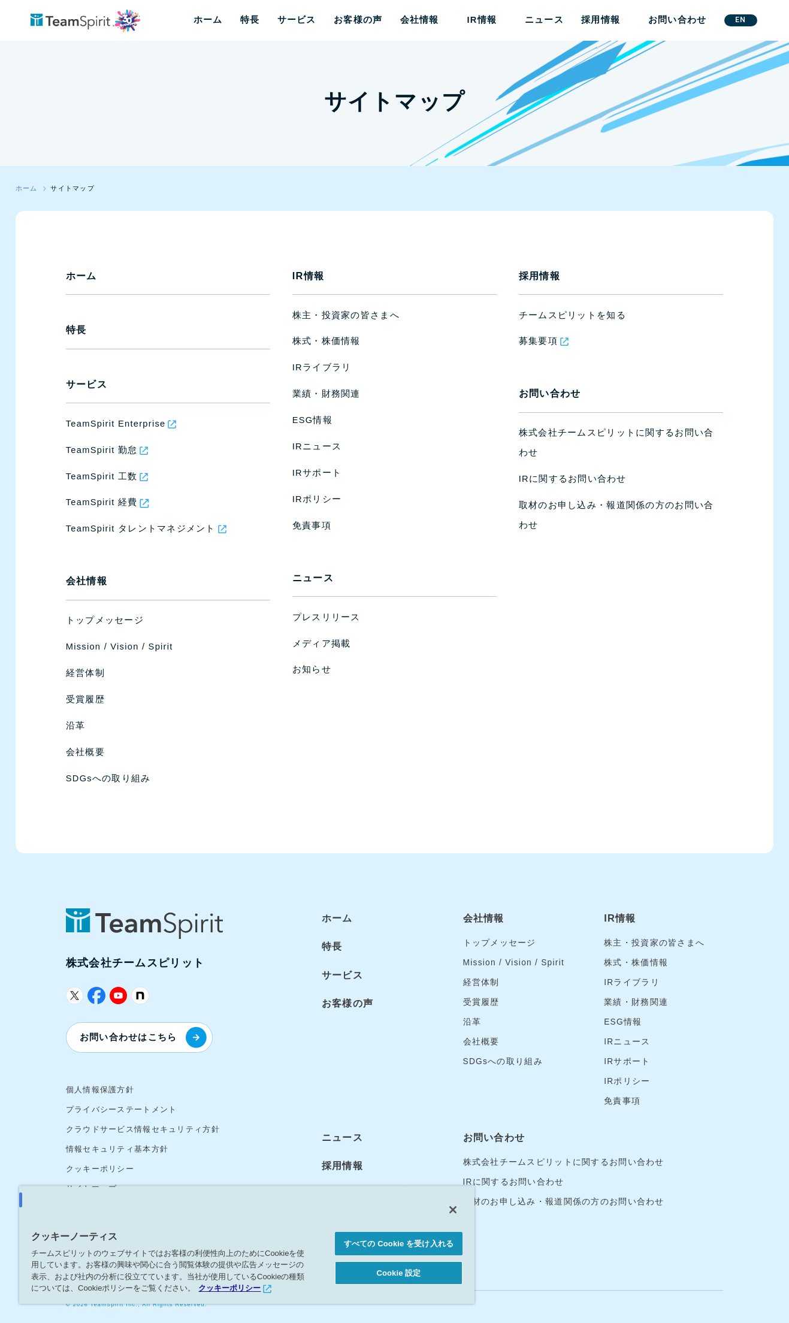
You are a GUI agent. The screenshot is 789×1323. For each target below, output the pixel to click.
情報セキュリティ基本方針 (117, 1148)
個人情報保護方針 (100, 1089)
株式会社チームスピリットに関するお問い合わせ (563, 1162)
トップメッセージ (105, 620)
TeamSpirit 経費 (102, 502)
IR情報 (482, 20)
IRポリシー (316, 499)
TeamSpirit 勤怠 (102, 450)
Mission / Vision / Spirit (119, 646)
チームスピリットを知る (572, 315)
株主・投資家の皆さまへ (346, 315)
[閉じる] (453, 1210)
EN (740, 19)
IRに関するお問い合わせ (573, 479)
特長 (250, 20)
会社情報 (419, 20)
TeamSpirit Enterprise (116, 423)
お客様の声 (358, 20)
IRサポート (316, 473)
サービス (296, 20)
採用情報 (600, 20)
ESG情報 (312, 420)
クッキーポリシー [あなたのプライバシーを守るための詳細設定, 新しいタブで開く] (229, 1287)
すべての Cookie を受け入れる (399, 1243)
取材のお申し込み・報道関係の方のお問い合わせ (563, 1201)
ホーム (208, 20)
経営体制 (85, 673)
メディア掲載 (321, 643)
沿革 (76, 725)
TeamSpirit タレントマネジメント (141, 528)
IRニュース (316, 446)
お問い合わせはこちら (143, 1037)
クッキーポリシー (100, 1168)
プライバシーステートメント (121, 1109)
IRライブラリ (322, 367)
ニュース (544, 20)
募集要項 (538, 341)
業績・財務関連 (326, 393)
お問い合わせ (677, 20)
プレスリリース (326, 617)
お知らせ (311, 669)
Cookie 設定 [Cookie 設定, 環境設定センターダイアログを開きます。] (398, 1272)
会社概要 (85, 752)
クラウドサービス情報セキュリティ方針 (143, 1129)
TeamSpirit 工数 (102, 476)
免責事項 (311, 525)
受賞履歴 (85, 699)
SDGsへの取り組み (108, 778)
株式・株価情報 (326, 341)
